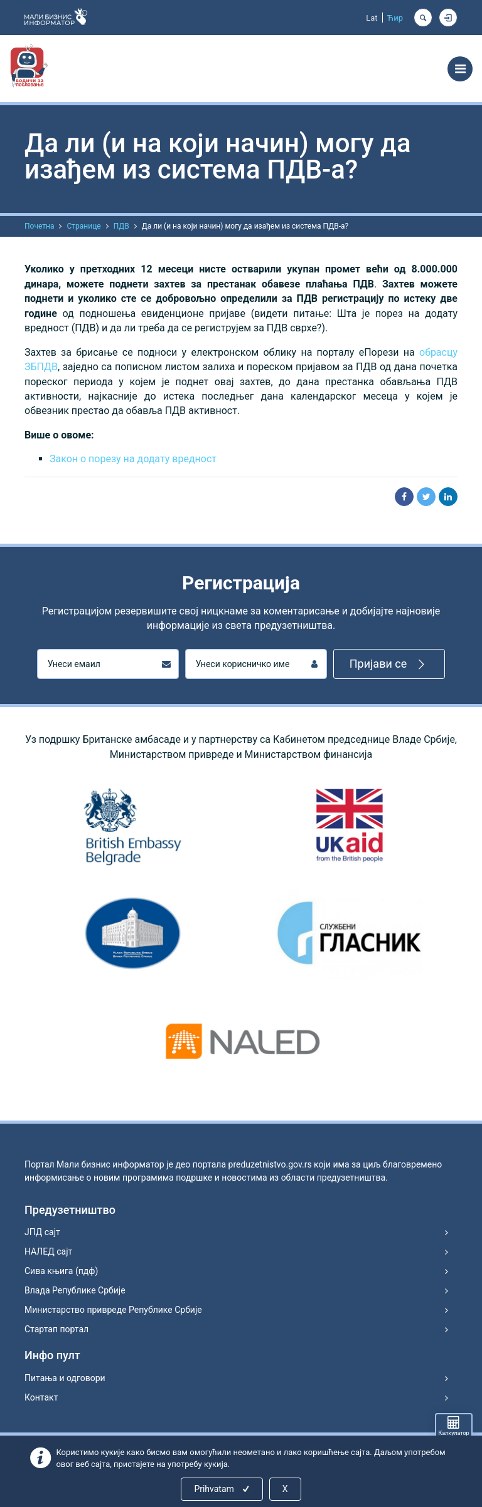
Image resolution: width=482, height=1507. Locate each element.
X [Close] (285, 1489)
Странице (83, 226)
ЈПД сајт (42, 1232)
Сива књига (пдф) (61, 1271)
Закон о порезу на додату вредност (133, 459)
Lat (371, 18)
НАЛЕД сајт (48, 1251)
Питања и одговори (64, 1378)
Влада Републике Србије (75, 1290)
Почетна (39, 226)
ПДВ (121, 226)
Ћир (395, 18)
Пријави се (389, 664)
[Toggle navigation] (460, 68)
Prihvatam (222, 1488)
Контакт (41, 1397)
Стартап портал (56, 1329)
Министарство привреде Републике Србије (113, 1310)
